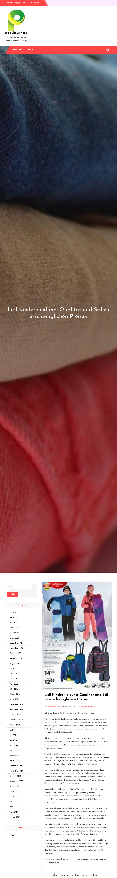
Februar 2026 (15, 632)
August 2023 (15, 786)
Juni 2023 (13, 796)
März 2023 (14, 812)
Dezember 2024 (16, 704)
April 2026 (14, 622)
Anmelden (13, 835)
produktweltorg (54, 706)
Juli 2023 (13, 791)
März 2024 (14, 750)
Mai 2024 (13, 740)
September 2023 (16, 781)
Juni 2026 (13, 612)
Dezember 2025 (16, 643)
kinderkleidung (87, 706)
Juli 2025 (13, 668)
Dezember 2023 (16, 765)
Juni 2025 (13, 673)
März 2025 (14, 689)
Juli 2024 (13, 730)
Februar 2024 (15, 755)
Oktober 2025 (15, 653)
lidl (95, 706)
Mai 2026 (13, 617)
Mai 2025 (13, 678)
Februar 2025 (15, 694)
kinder (79, 706)
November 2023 (16, 771)
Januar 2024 (14, 760)
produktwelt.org (16, 33)
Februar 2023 (15, 817)
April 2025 (14, 684)
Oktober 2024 (15, 714)
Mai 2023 (13, 801)
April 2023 (14, 806)
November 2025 (16, 648)
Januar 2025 (14, 699)
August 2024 (15, 725)
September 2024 (16, 719)
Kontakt (30, 49)
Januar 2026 (14, 638)
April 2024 (14, 745)
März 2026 (14, 627)
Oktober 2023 (15, 776)
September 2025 (16, 658)
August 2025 (15, 663)
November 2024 (16, 709)
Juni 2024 (13, 735)
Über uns (17, 49)
